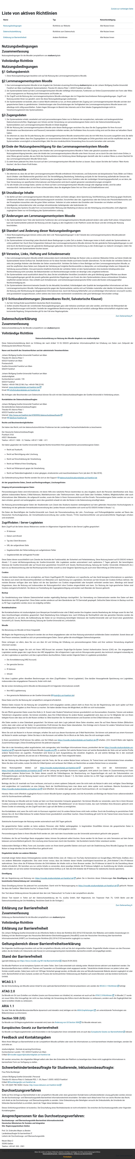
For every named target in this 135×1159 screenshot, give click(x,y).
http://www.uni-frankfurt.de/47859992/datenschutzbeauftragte (34, 415)
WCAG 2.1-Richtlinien (108, 986)
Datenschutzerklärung (65, 1154)
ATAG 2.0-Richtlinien (103, 995)
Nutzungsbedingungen (50, 1154)
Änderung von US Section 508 (67, 1022)
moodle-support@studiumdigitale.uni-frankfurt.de (30, 1055)
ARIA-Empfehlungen (85, 1010)
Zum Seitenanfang (124, 316)
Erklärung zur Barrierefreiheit (83, 1154)
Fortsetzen (67, 1157)
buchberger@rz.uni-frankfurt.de (22, 1082)
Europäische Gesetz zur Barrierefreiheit (107, 1032)
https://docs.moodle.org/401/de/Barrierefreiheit (39, 961)
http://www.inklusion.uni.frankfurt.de (44, 1085)
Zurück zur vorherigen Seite (122, 9)
